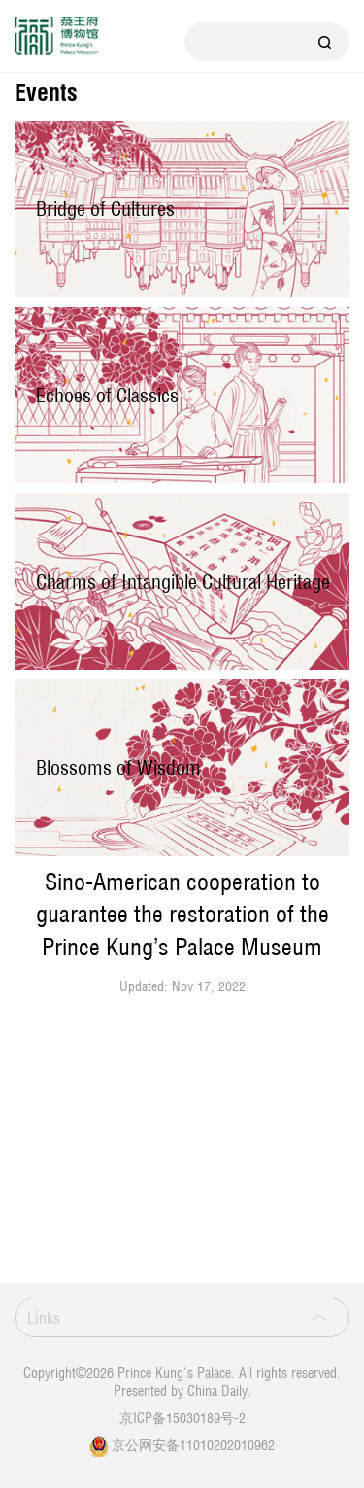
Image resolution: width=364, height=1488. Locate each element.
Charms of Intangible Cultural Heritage (183, 582)
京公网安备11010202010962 (193, 1444)
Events (46, 93)
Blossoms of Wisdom (118, 767)
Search (325, 41)
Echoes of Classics (107, 395)
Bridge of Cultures (105, 208)
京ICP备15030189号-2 (182, 1417)
